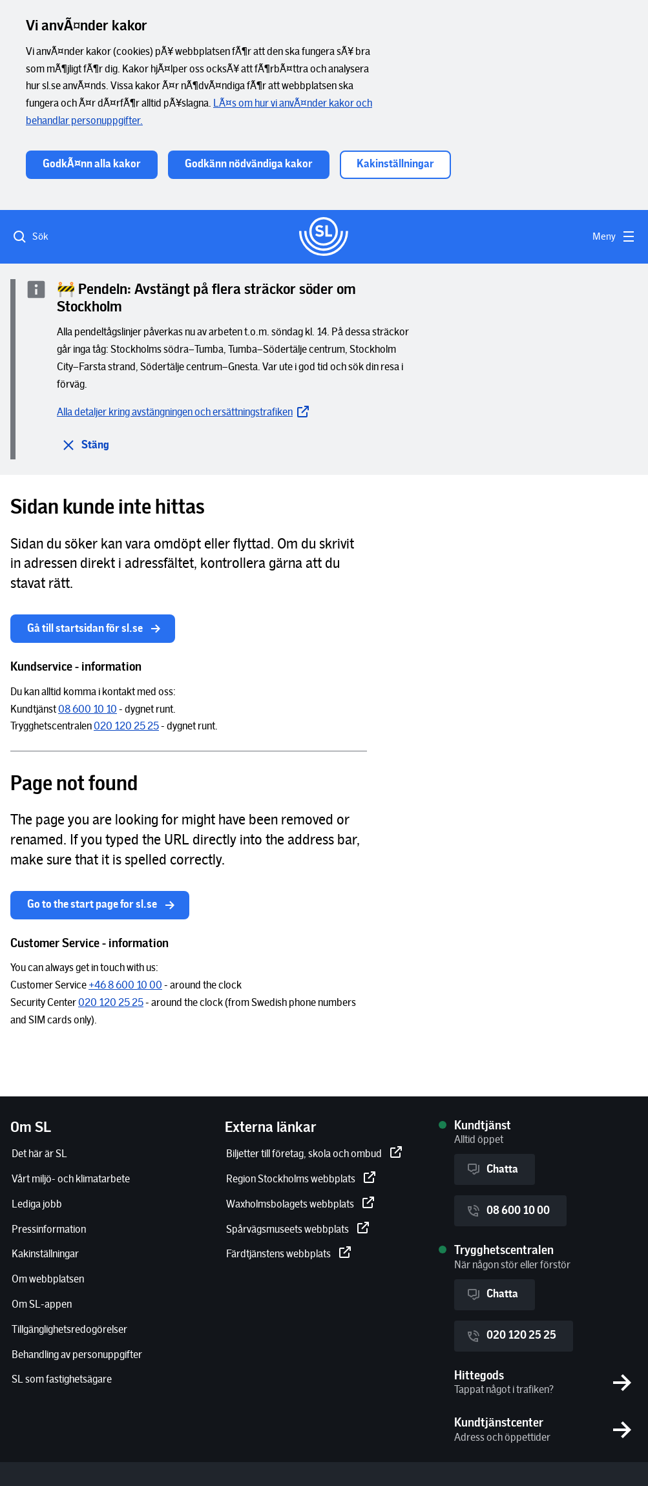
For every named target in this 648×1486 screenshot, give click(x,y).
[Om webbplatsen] (47, 1280)
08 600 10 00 (508, 1211)
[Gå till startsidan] (324, 236)
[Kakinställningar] (45, 1254)
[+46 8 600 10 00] (125, 985)
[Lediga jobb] (36, 1205)
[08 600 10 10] (87, 709)
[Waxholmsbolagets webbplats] (300, 1205)
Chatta (492, 1169)
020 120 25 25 (511, 1336)
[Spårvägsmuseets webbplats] (298, 1230)
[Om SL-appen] (41, 1305)
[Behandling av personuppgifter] (76, 1355)
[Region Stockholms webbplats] (301, 1179)
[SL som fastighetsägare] (61, 1380)
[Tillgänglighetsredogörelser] (69, 1330)
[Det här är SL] (39, 1154)
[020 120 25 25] (126, 726)
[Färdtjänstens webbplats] (289, 1254)
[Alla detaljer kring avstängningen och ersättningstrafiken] (184, 412)
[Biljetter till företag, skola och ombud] (314, 1154)
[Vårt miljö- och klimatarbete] (70, 1179)
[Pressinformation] (48, 1230)
